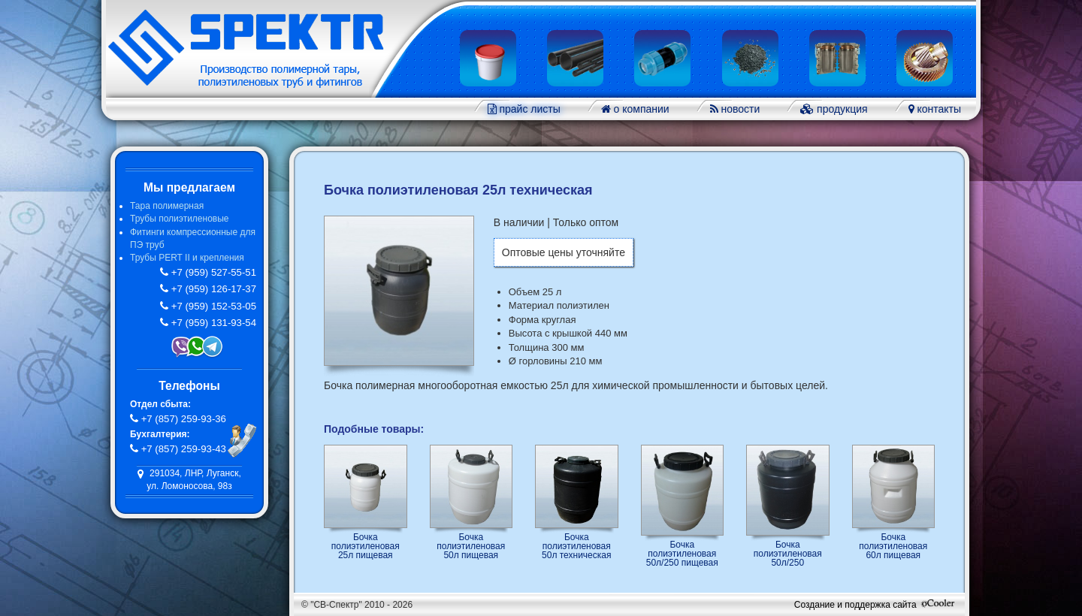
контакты (938, 109)
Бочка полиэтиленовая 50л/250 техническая (788, 553)
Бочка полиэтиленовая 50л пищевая (471, 546)
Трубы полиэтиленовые (179, 218)
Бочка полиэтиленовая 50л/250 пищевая (682, 553)
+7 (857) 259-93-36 (182, 418)
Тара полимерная (167, 206)
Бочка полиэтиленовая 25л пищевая (365, 546)
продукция (840, 109)
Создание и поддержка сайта (875, 604)
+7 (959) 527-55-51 (212, 272)
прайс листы (529, 109)
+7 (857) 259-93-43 (182, 448)
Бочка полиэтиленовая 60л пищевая (893, 546)
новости (739, 109)
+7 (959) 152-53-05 (212, 306)
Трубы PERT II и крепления (187, 257)
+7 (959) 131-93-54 (212, 322)
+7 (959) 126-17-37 (212, 288)
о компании (640, 109)
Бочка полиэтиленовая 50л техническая (576, 546)
